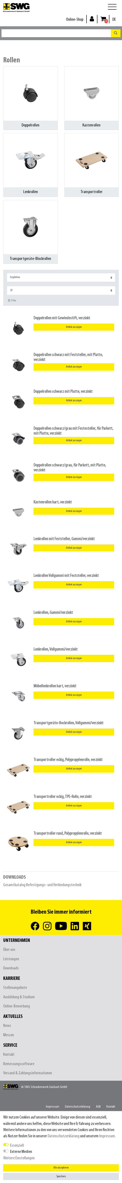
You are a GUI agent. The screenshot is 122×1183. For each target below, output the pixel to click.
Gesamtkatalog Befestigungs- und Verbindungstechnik (42, 885)
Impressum (52, 1106)
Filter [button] (12, 300)
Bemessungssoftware (18, 1064)
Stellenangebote (15, 987)
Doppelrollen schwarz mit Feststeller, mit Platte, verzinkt (68, 357)
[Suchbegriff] (56, 33)
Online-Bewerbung (16, 1006)
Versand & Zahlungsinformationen (27, 1073)
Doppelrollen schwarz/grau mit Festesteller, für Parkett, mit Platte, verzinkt (73, 431)
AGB (98, 1106)
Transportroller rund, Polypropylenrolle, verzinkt (68, 833)
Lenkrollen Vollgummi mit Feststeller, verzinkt (66, 575)
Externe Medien (21, 1151)
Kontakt (9, 1054)
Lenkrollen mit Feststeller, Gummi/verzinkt (64, 539)
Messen (8, 1035)
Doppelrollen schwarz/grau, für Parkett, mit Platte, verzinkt (70, 467)
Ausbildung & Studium (19, 997)
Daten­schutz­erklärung (77, 1106)
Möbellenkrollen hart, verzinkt (55, 686)
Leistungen (11, 959)
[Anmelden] (92, 18)
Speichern (61, 1176)
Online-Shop (74, 19)
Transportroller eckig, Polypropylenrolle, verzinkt (68, 760)
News (7, 1025)
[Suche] (116, 33)
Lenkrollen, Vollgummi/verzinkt (56, 649)
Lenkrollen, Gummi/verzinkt (53, 612)
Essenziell (17, 1145)
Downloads (11, 968)
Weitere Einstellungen (19, 1158)
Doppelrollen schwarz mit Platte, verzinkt (63, 391)
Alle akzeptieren (61, 1167)
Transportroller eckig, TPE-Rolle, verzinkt (63, 797)
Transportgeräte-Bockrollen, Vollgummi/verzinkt (68, 723)
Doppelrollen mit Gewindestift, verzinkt (62, 318)
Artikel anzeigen (74, 327)
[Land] (114, 19)
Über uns (9, 949)
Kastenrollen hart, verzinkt (53, 502)
